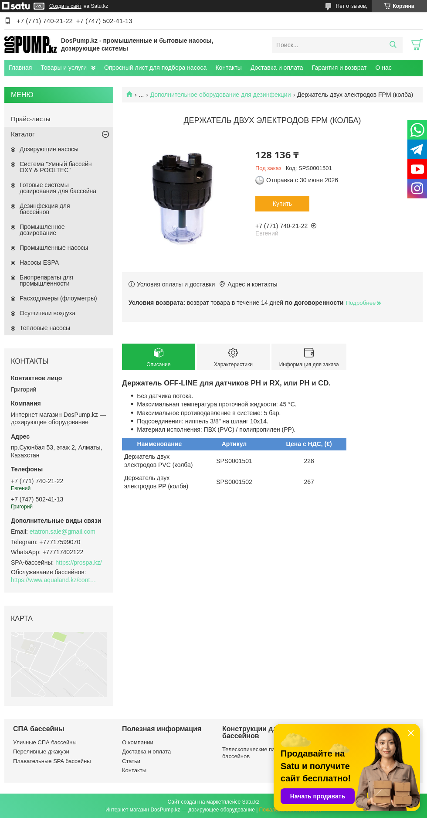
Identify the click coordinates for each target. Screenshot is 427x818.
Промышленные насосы (54, 247)
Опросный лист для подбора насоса (155, 67)
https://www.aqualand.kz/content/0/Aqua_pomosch (54, 579)
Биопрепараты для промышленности (46, 280)
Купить (282, 203)
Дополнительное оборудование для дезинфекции (220, 94)
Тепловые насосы (45, 327)
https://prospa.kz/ (78, 562)
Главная (20, 67)
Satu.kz (250, 802)
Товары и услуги (64, 67)
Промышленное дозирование (42, 229)
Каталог (23, 134)
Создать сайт (65, 6)
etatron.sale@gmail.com (62, 531)
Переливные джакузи (41, 751)
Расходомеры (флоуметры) (58, 298)
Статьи (131, 761)
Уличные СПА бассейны (45, 742)
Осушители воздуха (47, 313)
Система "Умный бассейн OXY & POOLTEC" (56, 167)
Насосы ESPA (39, 262)
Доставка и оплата (277, 67)
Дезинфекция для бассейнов (45, 208)
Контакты (228, 67)
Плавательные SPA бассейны (52, 761)
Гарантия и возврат (339, 67)
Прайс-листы (31, 119)
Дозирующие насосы (49, 149)
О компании (137, 742)
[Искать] (393, 45)
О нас (383, 67)
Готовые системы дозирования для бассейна (58, 187)
